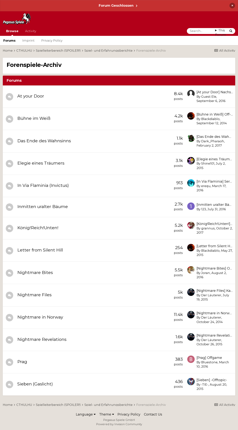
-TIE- (204, 384)
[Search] (201, 31)
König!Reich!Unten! (37, 227)
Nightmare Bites (35, 272)
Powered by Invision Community (119, 424)
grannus (208, 228)
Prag (22, 361)
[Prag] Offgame (209, 358)
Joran (205, 273)
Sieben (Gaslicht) (35, 384)
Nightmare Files (34, 294)
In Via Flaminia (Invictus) (43, 185)
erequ (205, 186)
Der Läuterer (211, 295)
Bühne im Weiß (33, 118)
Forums (9, 40)
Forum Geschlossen (116, 5)
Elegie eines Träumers (40, 163)
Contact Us (153, 414)
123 (203, 209)
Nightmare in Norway (40, 317)
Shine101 (207, 163)
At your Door (30, 96)
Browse (12, 32)
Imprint (28, 40)
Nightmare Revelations (41, 339)
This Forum (220, 32)
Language (86, 414)
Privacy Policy (51, 40)
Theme (106, 414)
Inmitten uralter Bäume (42, 206)
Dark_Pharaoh (212, 141)
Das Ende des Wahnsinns (44, 140)
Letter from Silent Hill (40, 250)
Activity (30, 31)
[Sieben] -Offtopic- (212, 380)
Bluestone (209, 362)
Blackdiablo (210, 119)
